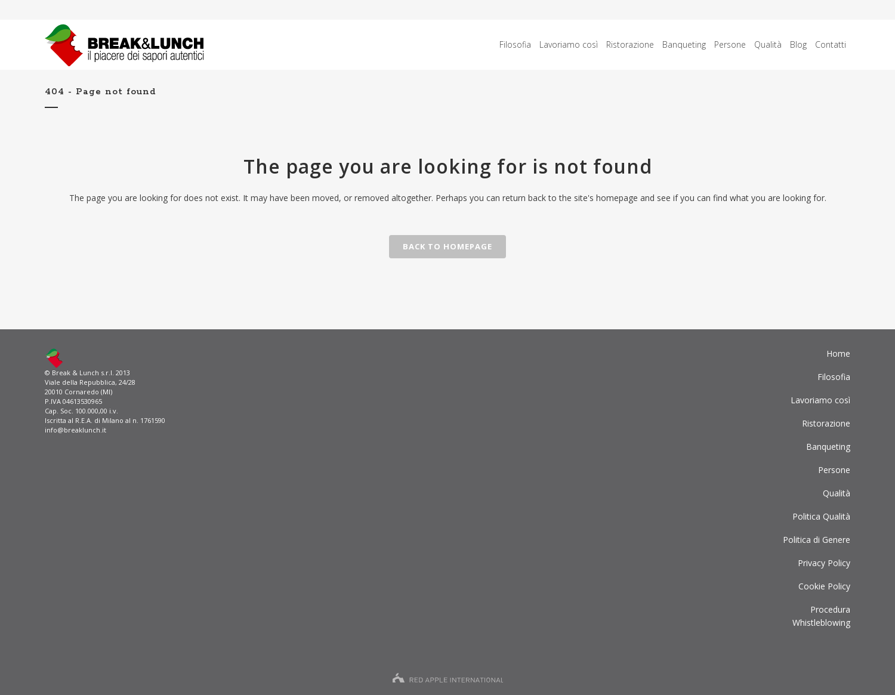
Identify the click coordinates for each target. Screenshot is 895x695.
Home (838, 353)
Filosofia (833, 376)
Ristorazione (826, 423)
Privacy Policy (824, 563)
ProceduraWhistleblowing (821, 616)
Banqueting (828, 446)
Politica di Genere (816, 539)
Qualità (836, 493)
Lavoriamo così (820, 400)
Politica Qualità (821, 516)
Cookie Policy (824, 586)
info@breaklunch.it (75, 429)
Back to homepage (447, 246)
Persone (834, 469)
